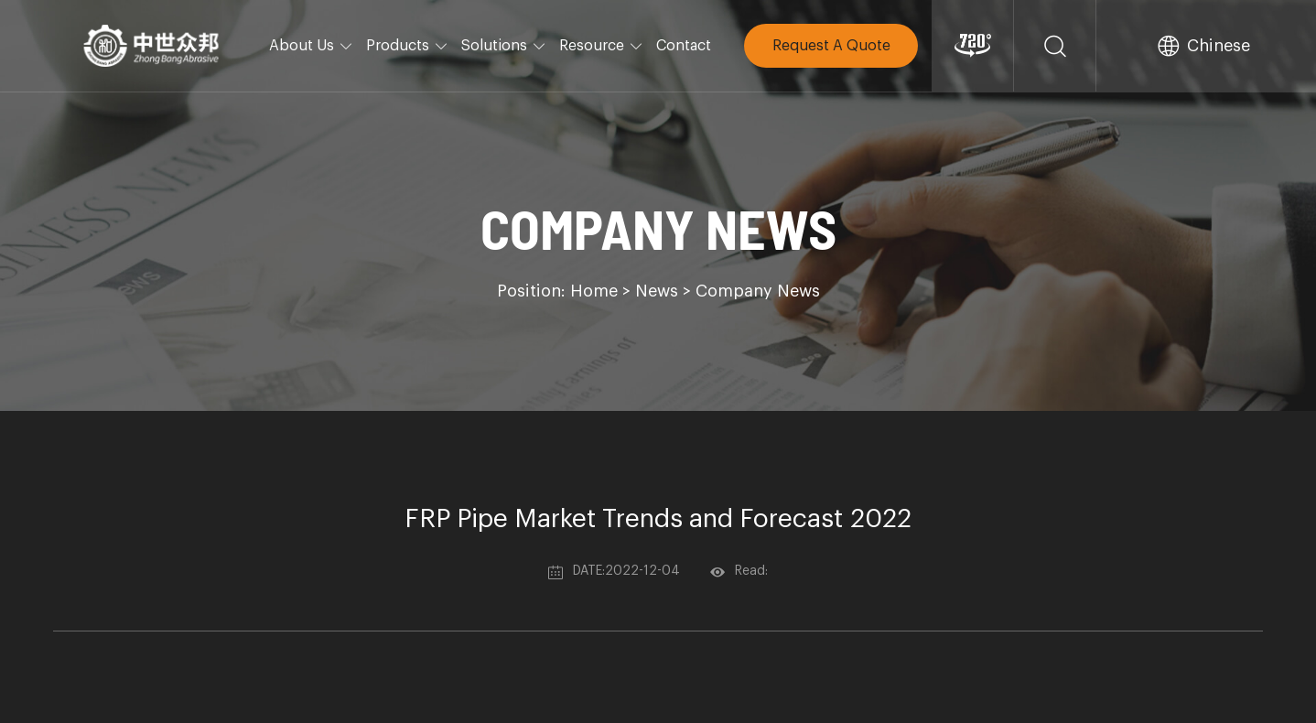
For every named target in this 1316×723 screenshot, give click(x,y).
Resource (601, 45)
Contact (683, 45)
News (656, 291)
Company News (758, 291)
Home (594, 291)
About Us (311, 45)
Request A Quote (831, 45)
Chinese (1218, 46)
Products (407, 45)
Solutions (503, 45)
